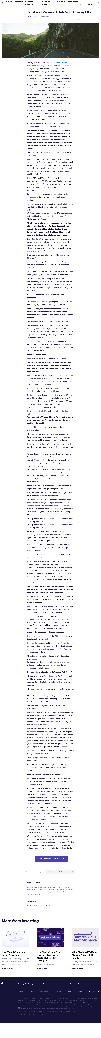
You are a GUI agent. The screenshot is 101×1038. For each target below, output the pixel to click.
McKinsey (39, 906)
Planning (21, 984)
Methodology (44, 991)
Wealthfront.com (76, 984)
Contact (58, 991)
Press (80, 991)
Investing (38, 984)
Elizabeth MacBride (33, 16)
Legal (31, 991)
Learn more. (88, 19)
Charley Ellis (31, 906)
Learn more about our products (51, 859)
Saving (30, 984)
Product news (48, 984)
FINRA (83, 1002)
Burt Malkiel (44, 139)
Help (69, 991)
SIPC (87, 1002)
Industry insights (62, 984)
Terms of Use (87, 1005)
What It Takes (48, 906)
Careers (20, 991)
